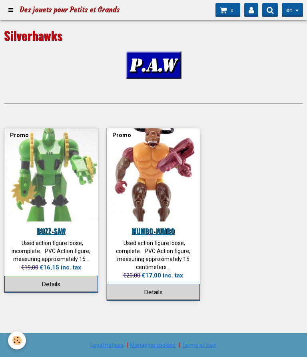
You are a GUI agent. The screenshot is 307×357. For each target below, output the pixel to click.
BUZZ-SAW (51, 231)
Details (51, 284)
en (289, 10)
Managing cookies (152, 345)
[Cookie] (17, 340)
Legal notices (107, 345)
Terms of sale (199, 345)
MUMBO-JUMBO (153, 231)
